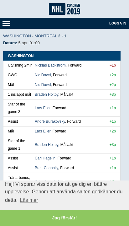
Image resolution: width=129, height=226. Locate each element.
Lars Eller (42, 108)
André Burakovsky (50, 121)
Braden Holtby (46, 94)
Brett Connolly (46, 168)
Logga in (117, 23)
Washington (17, 36)
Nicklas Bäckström (50, 65)
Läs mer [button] (29, 200)
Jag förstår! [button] (64, 217)
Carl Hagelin (45, 158)
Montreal (45, 36)
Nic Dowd (43, 75)
